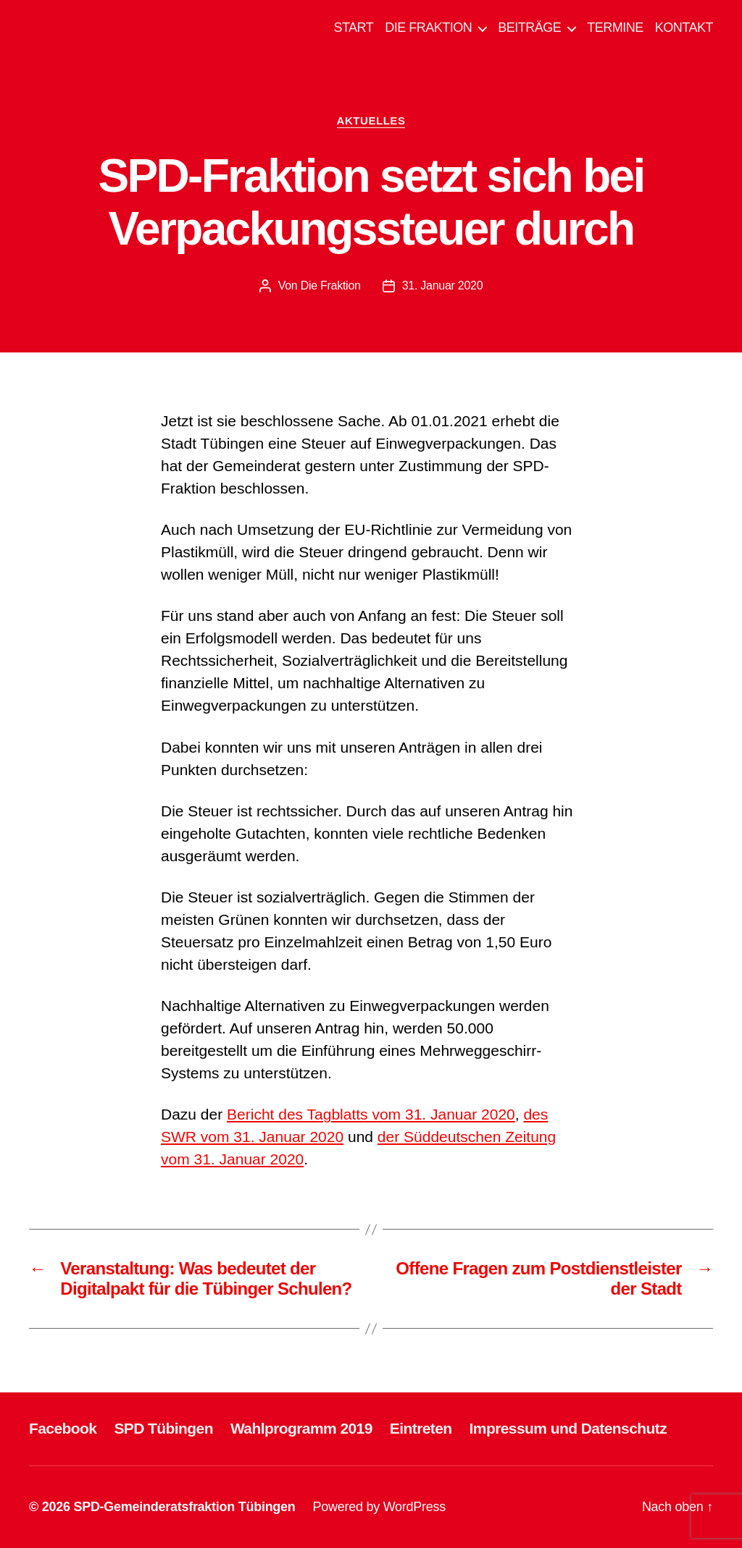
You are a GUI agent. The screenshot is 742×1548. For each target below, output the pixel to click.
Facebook (62, 1428)
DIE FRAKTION (428, 27)
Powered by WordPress (379, 1507)
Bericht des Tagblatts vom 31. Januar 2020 (371, 1114)
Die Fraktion (331, 285)
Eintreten (421, 1428)
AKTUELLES (371, 120)
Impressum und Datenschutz (568, 1428)
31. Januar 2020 (442, 285)
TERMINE (615, 27)
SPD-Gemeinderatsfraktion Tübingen (184, 1507)
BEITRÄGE (529, 27)
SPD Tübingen (163, 1428)
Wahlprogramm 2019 (301, 1428)
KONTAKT (684, 27)
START (353, 27)
